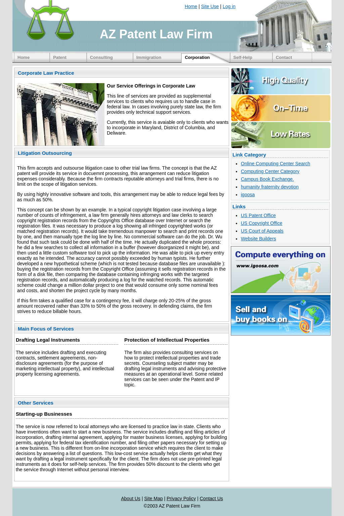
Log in (229, 6)
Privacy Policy (181, 498)
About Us (130, 498)
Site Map (153, 498)
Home (191, 6)
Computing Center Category (270, 171)
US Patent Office (258, 215)
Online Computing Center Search (275, 163)
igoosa (248, 194)
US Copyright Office (261, 223)
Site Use (210, 6)
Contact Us (211, 498)
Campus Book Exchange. (267, 179)
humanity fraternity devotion (270, 187)
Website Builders (258, 238)
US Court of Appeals (262, 231)
